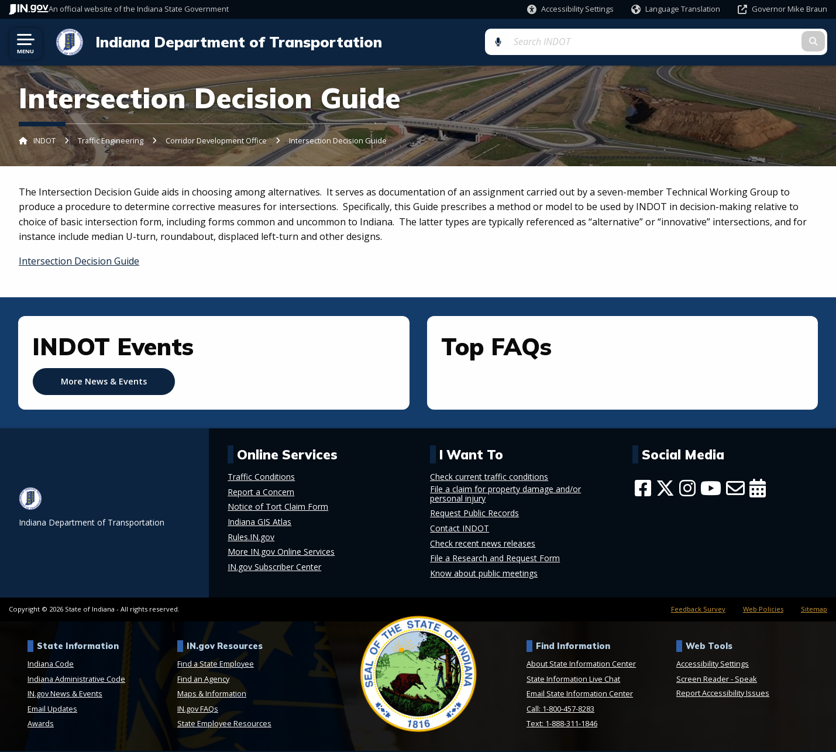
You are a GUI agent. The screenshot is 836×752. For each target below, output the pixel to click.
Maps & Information (211, 694)
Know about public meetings (484, 574)
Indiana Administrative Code (76, 679)
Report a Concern (261, 492)
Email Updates (52, 709)
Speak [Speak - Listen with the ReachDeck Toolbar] (746, 679)
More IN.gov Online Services (281, 552)
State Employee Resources (224, 724)
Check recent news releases (482, 544)
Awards (40, 724)
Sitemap (814, 609)
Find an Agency (203, 679)
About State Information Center (581, 664)
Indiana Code (50, 664)
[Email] (735, 488)
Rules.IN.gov (251, 537)
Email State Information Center (580, 694)
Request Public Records (474, 514)
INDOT (44, 141)
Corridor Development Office (216, 141)
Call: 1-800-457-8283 (560, 709)
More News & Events (104, 381)
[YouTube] (710, 488)
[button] (570, 9)
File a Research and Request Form (495, 559)
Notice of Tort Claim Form (278, 508)
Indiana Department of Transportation (234, 42)
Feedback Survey (698, 609)
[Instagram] (687, 488)
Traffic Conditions (261, 477)
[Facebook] (643, 488)
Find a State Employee (215, 664)
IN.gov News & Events (64, 694)
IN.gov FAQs (197, 709)
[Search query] (735, 41)
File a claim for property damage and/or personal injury (505, 494)
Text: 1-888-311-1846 (562, 724)
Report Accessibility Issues (722, 693)
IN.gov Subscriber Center (274, 567)
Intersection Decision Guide (79, 261)
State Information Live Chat (573, 679)
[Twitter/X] (665, 488)
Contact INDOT (459, 529)
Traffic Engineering (110, 141)
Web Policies (763, 609)
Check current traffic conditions (489, 477)
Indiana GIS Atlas (259, 522)
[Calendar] (757, 488)
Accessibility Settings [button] (712, 664)
